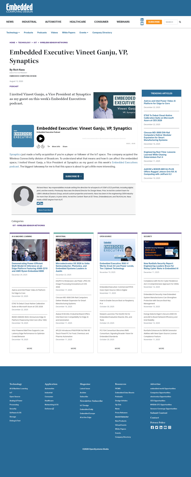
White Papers (68, 33)
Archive (83, 393)
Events (118, 433)
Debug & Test (15, 421)
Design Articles (121, 401)
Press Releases (121, 413)
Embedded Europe (87, 413)
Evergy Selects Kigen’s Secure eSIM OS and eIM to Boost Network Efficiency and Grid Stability (160, 317)
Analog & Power (16, 401)
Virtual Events (120, 425)
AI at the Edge (85, 417)
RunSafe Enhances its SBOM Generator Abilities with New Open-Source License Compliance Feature (160, 334)
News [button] (10, 22)
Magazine (85, 384)
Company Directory (102, 33)
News (117, 409)
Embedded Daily (86, 409)
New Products (120, 421)
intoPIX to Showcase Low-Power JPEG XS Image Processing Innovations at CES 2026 (73, 284)
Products (28, 33)
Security (13, 409)
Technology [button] (13, 32)
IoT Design (84, 405)
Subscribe (154, 22)
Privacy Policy (157, 422)
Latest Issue (85, 388)
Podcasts (42, 33)
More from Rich (44, 210)
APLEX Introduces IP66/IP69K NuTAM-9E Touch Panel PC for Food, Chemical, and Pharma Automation (73, 334)
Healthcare (78, 22)
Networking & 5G (51, 404)
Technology (24, 43)
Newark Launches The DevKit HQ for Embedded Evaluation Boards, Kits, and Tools (116, 317)
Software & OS (15, 413)
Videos (54, 33)
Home (12, 43)
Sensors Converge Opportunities (163, 409)
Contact (154, 417)
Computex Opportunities (160, 393)
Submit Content (158, 412)
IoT (35, 43)
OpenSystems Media (99, 449)
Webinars (123, 22)
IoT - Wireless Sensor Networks (29, 226)
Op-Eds (118, 404)
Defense (49, 409)
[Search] (170, 22)
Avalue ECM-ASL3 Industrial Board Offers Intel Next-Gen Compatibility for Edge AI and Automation (73, 317)
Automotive (53, 22)
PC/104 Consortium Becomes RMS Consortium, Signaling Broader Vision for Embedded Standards (116, 334)
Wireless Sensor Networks (54, 43)
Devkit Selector (122, 417)
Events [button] (84, 32)
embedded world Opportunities (163, 388)
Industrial (29, 22)
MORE (29, 349)
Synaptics (15, 154)
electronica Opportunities (160, 396)
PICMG (118, 388)
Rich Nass (19, 70)
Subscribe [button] (73, 176)
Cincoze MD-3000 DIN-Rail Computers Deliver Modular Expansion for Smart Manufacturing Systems (72, 301)
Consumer (101, 22)
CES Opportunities (157, 401)
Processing (14, 404)
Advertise (155, 384)
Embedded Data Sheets (124, 393)
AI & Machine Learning (19, 388)
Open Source (15, 396)
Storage (13, 417)
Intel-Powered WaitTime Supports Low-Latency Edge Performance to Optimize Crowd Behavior (28, 334)
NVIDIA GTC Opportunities (161, 404)
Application (51, 384)
